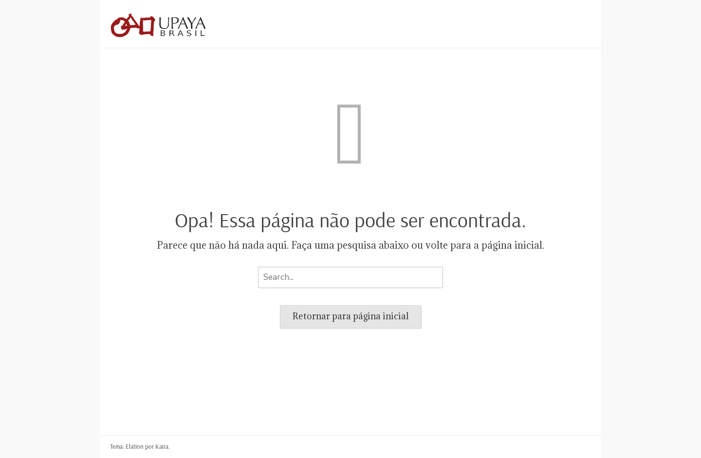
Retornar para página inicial (351, 316)
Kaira (161, 446)
